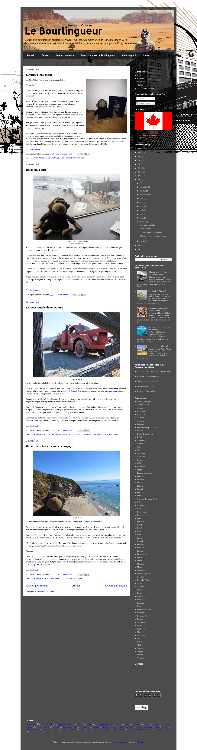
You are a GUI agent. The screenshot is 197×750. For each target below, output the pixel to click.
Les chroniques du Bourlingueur (98, 55)
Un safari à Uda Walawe (146, 391)
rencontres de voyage (109, 727)
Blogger (140, 742)
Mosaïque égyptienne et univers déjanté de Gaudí (158, 309)
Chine (139, 450)
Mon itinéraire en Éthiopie (158, 346)
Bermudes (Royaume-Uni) (147, 428)
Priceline (70, 391)
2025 (140, 149)
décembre (144, 183)
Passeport (107, 729)
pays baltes (47, 729)
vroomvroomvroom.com (116, 391)
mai (141, 210)
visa (79, 724)
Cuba (139, 463)
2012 (140, 246)
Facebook (141, 79)
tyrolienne (81, 158)
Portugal (140, 603)
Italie (139, 535)
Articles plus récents (37, 585)
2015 (140, 172)
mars (142, 218)
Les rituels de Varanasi (157, 291)
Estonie (140, 483)
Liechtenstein (142, 548)
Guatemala (141, 505)
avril (142, 214)
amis (44, 578)
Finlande (140, 492)
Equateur (140, 476)
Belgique (140, 424)
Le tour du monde (65, 55)
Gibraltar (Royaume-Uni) (147, 499)
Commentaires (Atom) (45, 591)
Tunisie (140, 648)
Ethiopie (140, 489)
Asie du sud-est (65, 724)
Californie (46, 434)
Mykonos (138, 727)
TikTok (140, 85)
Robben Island (70, 158)
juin (141, 206)
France (139, 496)
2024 (140, 153)
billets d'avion (84, 727)
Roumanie (141, 613)
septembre (144, 195)
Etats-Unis (141, 486)
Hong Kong (141, 512)
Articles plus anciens (116, 585)
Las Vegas (87, 434)
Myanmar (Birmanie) (145, 574)
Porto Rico (141, 600)
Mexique (140, 564)
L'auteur (45, 55)
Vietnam (140, 658)
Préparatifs (136, 725)
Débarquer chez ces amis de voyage (49, 446)
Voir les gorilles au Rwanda (147, 381)
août (142, 198)
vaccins (167, 729)
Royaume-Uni (142, 616)
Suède (139, 639)
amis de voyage (53, 578)
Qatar (139, 606)
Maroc (139, 561)
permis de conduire (36, 732)
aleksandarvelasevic (120, 742)
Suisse (139, 642)
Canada (140, 444)
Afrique (42, 158)
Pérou (139, 593)
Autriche (140, 421)
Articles (140, 99)
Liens (146, 55)
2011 (140, 250)
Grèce (139, 502)
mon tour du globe (33, 729)
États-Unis (66, 434)
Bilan (119, 725)
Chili (139, 447)
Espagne (140, 479)
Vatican (140, 655)
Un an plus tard (36, 169)
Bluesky (140, 75)
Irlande (140, 525)
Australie (140, 418)
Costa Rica (141, 457)
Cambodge (141, 440)
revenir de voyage (43, 727)
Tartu (115, 729)
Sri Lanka (141, 635)
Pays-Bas (140, 590)
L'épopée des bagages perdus (148, 376)
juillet (142, 202)
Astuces (64, 729)
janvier (143, 241)
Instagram (141, 82)
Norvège (140, 577)
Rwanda (140, 619)
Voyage (155, 725)
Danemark (141, 466)
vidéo (88, 724)
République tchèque (145, 609)
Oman (139, 583)
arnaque (122, 729)
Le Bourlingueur (63, 31)
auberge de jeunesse (104, 725)
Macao (139, 557)
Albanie (140, 408)
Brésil (139, 437)
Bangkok (56, 727)
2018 (140, 160)
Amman (56, 729)
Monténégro (142, 570)
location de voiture (99, 434)
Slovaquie (141, 632)
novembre (144, 187)
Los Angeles (66, 727)
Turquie (140, 652)
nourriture (95, 727)
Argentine (141, 414)
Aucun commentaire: (64, 154)
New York (97, 729)
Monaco (140, 567)
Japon (139, 538)
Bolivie (140, 431)
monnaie (159, 729)
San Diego (148, 727)
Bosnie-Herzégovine (145, 434)
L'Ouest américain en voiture (44, 307)
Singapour (141, 629)
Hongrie (140, 515)
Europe (31, 724)
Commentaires (143, 103)
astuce (146, 725)
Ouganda (140, 587)
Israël (139, 531)
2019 (140, 157)
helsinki (157, 727)
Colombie (141, 453)
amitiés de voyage (66, 578)
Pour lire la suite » (33, 149)
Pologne (140, 596)
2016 (140, 168)
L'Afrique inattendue (39, 74)
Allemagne (141, 411)
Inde (139, 518)
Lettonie (140, 544)
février (143, 222)
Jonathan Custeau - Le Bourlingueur (148, 136)
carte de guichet (140, 729)
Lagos (82, 729)
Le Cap (61, 158)
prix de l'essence (113, 434)
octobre (143, 191)
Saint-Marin (142, 622)
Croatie (140, 460)
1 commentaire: (62, 295)
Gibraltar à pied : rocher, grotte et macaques (157, 273)
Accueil (30, 55)
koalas (150, 729)
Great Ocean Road (125, 727)
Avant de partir (129, 55)
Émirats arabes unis (144, 473)
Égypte (140, 470)
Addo (36, 158)
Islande (140, 528)
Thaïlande (141, 645)
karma (165, 727)
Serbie (139, 626)
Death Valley (56, 434)
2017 (140, 164)
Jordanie (140, 541)
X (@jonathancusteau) (145, 88)
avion (130, 729)
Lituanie (140, 551)
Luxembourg (142, 554)
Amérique (37, 434)
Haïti (139, 509)
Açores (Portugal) (144, 401)
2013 (140, 180)
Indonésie (141, 522)
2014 (140, 176)
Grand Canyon (76, 434)
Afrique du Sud (51, 158)
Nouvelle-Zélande (144, 580)
